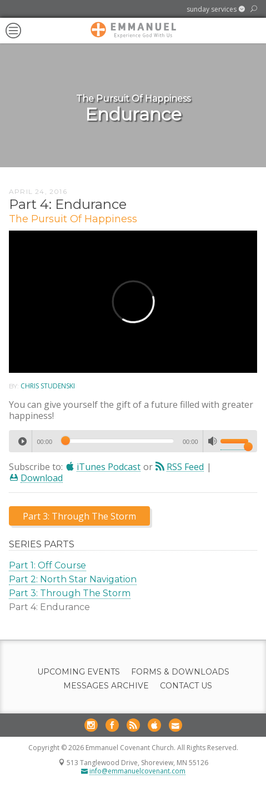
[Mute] (212, 441)
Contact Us (186, 686)
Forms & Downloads (180, 672)
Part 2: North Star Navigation (73, 579)
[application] (133, 441)
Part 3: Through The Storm (70, 593)
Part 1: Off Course (47, 565)
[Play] (22, 441)
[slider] (117, 440)
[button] (216, 9)
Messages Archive (106, 686)
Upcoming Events (78, 672)
